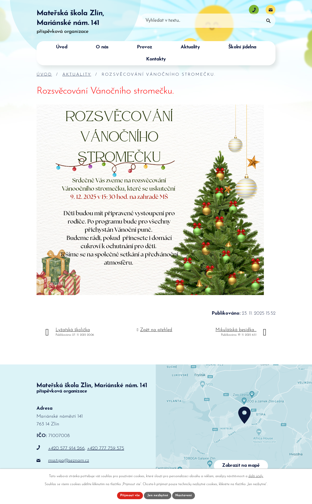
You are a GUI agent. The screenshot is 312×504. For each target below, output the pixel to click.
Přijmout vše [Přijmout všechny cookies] (129, 495)
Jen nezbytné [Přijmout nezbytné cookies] (158, 495)
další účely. (255, 476)
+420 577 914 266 (66, 448)
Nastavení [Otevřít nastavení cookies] (184, 495)
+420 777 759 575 (105, 448)
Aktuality (76, 75)
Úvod (44, 75)
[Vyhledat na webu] (241, 28)
